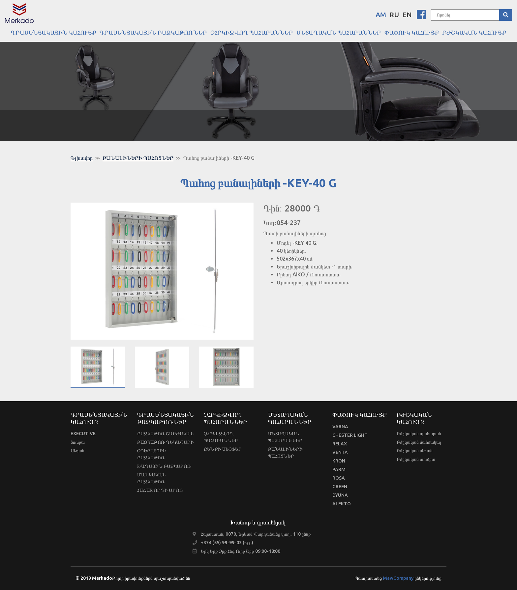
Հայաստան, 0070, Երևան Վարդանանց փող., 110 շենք (256, 534)
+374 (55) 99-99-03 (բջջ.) (227, 542)
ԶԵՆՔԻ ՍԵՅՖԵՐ (223, 449)
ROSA (338, 478)
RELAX (339, 443)
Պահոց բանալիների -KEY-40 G (219, 158)
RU (394, 14)
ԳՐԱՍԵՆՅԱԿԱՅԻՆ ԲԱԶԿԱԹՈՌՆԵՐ (153, 32)
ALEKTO (341, 503)
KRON (338, 461)
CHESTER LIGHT (350, 435)
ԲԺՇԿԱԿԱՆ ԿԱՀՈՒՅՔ (474, 32)
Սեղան (77, 450)
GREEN (339, 486)
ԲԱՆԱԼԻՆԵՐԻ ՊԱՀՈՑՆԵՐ (138, 158)
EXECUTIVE (83, 433)
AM (381, 14)
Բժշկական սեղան (415, 450)
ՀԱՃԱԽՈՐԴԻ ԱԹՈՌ (160, 490)
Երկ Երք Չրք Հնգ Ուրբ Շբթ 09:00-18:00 (240, 551)
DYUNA (340, 495)
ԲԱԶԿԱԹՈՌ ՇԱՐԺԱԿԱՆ (165, 433)
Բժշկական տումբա (416, 459)
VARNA (340, 426)
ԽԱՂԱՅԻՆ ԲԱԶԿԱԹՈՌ (164, 466)
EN (407, 14)
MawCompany (398, 578)
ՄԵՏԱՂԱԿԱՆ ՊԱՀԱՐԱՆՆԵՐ (338, 32)
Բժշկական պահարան (419, 433)
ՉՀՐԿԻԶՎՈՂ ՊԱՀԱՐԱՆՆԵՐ (251, 32)
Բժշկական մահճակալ (419, 442)
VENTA (340, 452)
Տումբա (78, 442)
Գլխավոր (82, 158)
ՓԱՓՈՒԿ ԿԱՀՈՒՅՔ (411, 32)
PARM (339, 469)
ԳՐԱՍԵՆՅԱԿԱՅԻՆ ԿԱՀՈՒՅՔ (53, 32)
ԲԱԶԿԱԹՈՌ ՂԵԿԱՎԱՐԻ (165, 442)
